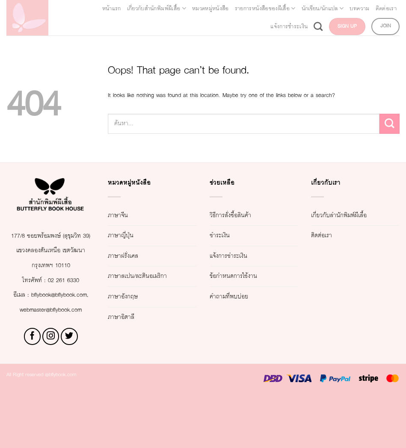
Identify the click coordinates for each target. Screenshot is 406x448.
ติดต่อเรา (214, 26)
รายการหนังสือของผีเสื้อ (353, 8)
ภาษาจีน (123, 224)
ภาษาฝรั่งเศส (131, 265)
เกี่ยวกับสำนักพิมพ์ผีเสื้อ (201, 8)
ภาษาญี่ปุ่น (127, 244)
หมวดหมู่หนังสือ (276, 8)
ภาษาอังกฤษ (130, 320)
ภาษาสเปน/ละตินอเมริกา (138, 293)
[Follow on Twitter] (69, 390)
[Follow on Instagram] (50, 390)
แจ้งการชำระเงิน (263, 26)
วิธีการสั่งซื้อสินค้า (242, 224)
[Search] (301, 26)
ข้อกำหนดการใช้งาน (247, 285)
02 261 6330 (69, 318)
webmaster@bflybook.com (50, 363)
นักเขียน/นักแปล (127, 26)
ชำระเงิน (225, 244)
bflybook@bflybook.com (49, 348)
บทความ (178, 26)
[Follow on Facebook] (32, 390)
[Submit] (389, 138)
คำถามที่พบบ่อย (238, 305)
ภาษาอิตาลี (128, 340)
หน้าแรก (138, 8)
